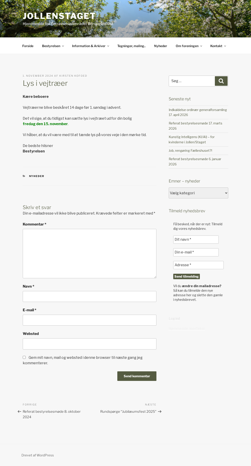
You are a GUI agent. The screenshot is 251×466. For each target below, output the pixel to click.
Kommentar (34, 224)
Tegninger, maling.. (131, 46)
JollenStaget (59, 16)
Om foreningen (189, 46)
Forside (27, 46)
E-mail (29, 310)
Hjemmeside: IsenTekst (187, 328)
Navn (28, 286)
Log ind (174, 318)
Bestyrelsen (53, 46)
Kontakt (218, 46)
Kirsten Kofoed (73, 75)
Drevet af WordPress (37, 455)
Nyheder (160, 46)
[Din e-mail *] (196, 252)
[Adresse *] (198, 265)
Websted (31, 334)
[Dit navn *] (196, 240)
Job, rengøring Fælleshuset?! (190, 150)
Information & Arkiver (91, 46)
